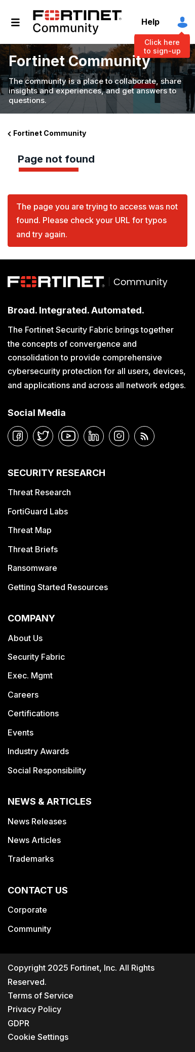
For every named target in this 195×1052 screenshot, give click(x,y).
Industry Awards (38, 751)
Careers (23, 695)
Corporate (27, 910)
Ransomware (32, 568)
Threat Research (39, 492)
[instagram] (119, 436)
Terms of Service (40, 995)
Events (20, 732)
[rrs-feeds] (144, 436)
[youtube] (68, 436)
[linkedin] (94, 436)
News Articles (34, 840)
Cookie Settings (38, 1037)
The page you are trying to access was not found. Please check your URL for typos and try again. (97, 220)
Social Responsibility (47, 770)
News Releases (37, 821)
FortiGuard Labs (38, 511)
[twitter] (43, 436)
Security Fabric (36, 657)
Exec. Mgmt (30, 675)
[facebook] (18, 436)
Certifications (33, 713)
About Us (25, 638)
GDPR (18, 1023)
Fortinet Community (77, 22)
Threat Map (30, 530)
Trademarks (31, 859)
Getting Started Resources (58, 587)
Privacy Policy (34, 1009)
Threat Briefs (33, 549)
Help (150, 22)
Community (29, 929)
